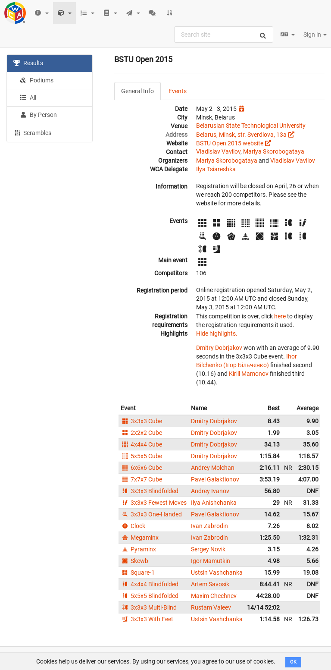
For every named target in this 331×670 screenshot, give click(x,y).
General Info (137, 91)
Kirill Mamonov (249, 373)
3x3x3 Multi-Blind (149, 607)
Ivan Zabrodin (209, 525)
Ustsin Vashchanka (217, 572)
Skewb (134, 560)
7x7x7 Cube (141, 479)
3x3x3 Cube (141, 421)
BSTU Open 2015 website (229, 143)
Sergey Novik (208, 549)
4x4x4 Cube (141, 444)
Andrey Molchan (212, 467)
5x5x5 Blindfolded (149, 595)
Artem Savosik (210, 584)
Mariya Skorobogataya (273, 151)
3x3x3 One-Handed (151, 514)
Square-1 (138, 572)
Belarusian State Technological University (251, 125)
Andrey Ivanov (210, 491)
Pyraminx (138, 549)
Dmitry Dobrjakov (219, 347)
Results (28, 63)
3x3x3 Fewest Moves (154, 502)
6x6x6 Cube (141, 467)
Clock (133, 525)
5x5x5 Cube (141, 456)
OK (293, 662)
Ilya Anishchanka (214, 502)
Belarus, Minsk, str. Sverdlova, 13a (241, 134)
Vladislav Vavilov (218, 151)
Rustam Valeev (211, 607)
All (28, 97)
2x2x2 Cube (141, 432)
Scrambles (32, 132)
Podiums (36, 80)
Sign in (315, 34)
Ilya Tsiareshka (216, 169)
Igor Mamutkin (210, 560)
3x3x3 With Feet (147, 619)
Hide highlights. (216, 333)
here (280, 316)
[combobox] (223, 34)
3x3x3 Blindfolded (149, 491)
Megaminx (140, 537)
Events (178, 91)
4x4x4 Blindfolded (149, 584)
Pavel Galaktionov (215, 479)
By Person (38, 114)
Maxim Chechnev (214, 595)
